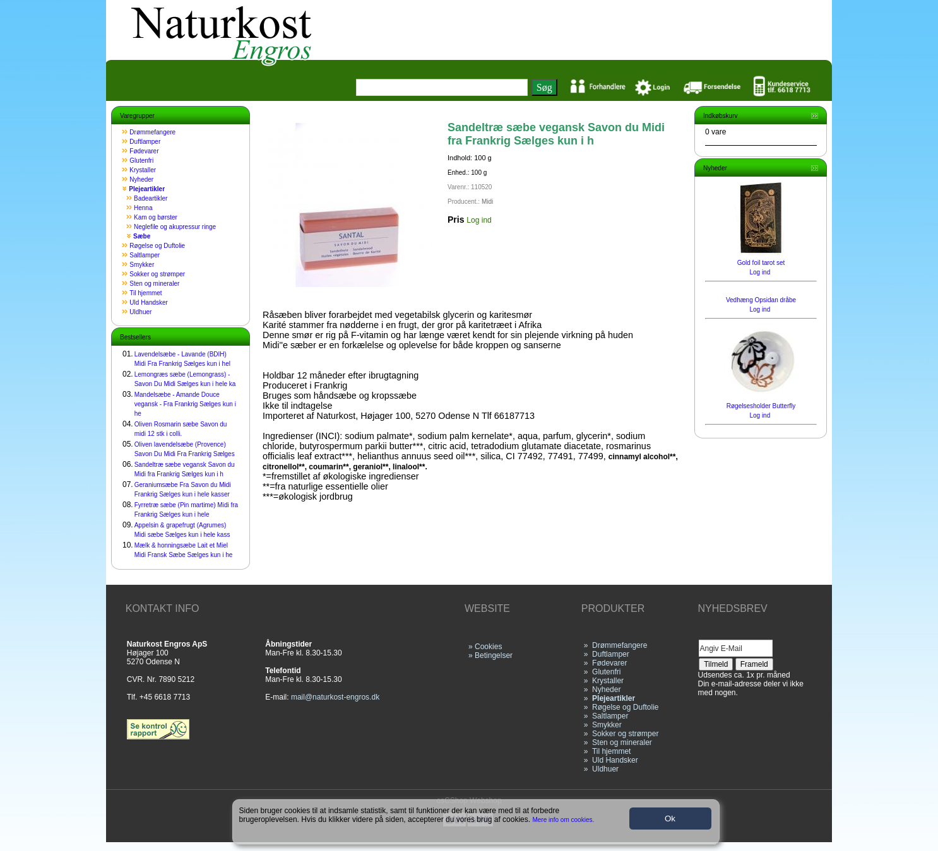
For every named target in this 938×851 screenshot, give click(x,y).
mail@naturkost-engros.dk (335, 697)
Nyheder (141, 179)
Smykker (141, 264)
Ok (670, 818)
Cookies (488, 646)
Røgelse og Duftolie (157, 245)
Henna (143, 207)
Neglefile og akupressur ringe (175, 226)
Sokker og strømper (157, 274)
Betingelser (494, 655)
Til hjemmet (145, 293)
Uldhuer (140, 311)
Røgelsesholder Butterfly (761, 405)
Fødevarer (143, 151)
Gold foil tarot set (761, 262)
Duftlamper (144, 141)
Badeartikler (150, 198)
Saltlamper (144, 255)
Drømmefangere (152, 132)
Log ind (478, 220)
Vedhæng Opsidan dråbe (761, 299)
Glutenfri (141, 160)
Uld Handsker (148, 302)
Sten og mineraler (154, 283)
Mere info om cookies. (564, 819)
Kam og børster (155, 217)
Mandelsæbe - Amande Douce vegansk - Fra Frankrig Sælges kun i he (185, 404)
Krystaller (142, 170)
